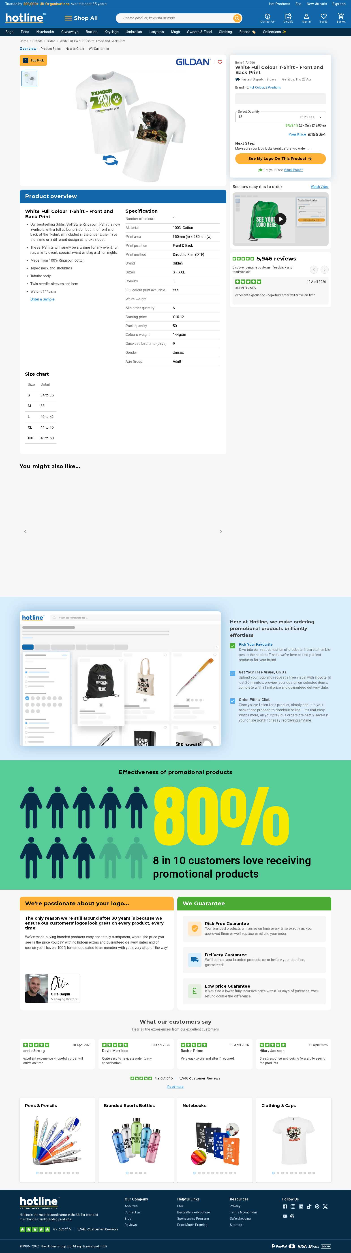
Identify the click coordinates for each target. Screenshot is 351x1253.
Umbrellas (134, 32)
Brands (37, 41)
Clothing (225, 32)
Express (339, 4)
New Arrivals (317, 4)
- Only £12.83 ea (306, 125)
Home (24, 41)
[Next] (221, 531)
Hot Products (279, 4)
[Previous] (25, 531)
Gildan (51, 41)
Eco (298, 4)
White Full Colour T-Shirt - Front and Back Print (92, 41)
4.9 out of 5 (164, 1078)
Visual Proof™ (293, 170)
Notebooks (45, 32)
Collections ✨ (275, 32)
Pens (25, 32)
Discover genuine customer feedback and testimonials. (263, 270)
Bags (9, 32)
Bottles (91, 32)
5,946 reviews (276, 258)
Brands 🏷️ (247, 32)
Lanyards (156, 32)
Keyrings (112, 32)
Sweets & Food (199, 32)
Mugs (175, 32)
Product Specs (51, 49)
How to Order (75, 49)
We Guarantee (99, 49)
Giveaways (70, 32)
